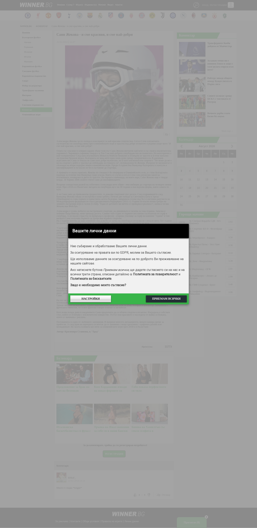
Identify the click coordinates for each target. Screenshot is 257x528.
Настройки (91, 298)
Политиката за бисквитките (90, 279)
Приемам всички (166, 298)
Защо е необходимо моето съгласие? (98, 285)
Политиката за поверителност (155, 274)
